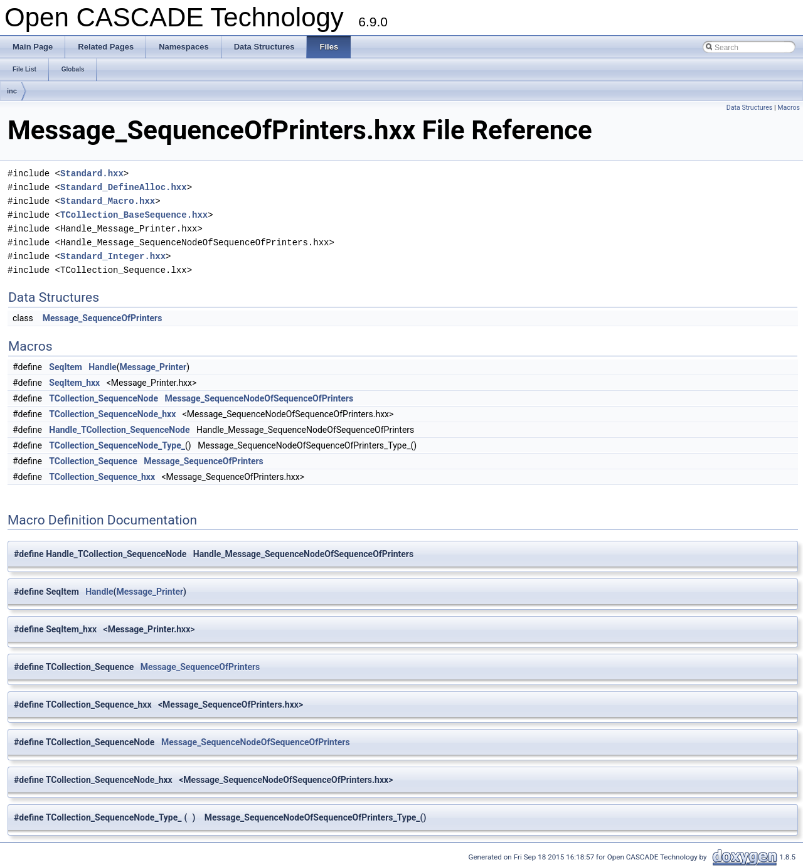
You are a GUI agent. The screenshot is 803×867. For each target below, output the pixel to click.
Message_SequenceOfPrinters (102, 318)
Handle (102, 367)
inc (12, 91)
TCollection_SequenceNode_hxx (112, 414)
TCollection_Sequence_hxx (102, 477)
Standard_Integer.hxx (113, 256)
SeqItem (65, 367)
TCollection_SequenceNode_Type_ (117, 445)
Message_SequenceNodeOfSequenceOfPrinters (258, 398)
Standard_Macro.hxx (107, 201)
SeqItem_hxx (74, 383)
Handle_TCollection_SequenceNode (119, 430)
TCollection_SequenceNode (103, 398)
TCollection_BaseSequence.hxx (134, 215)
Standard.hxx (92, 173)
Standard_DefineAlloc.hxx (123, 187)
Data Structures (749, 108)
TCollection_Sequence (93, 461)
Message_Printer (153, 367)
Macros (788, 108)
